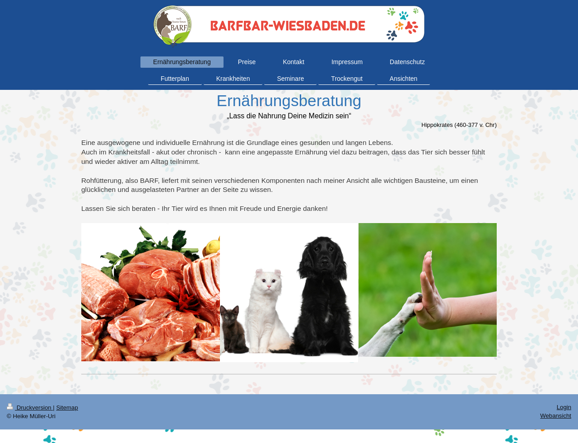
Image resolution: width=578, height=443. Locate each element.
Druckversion (30, 407)
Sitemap (67, 407)
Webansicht (555, 415)
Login (564, 407)
